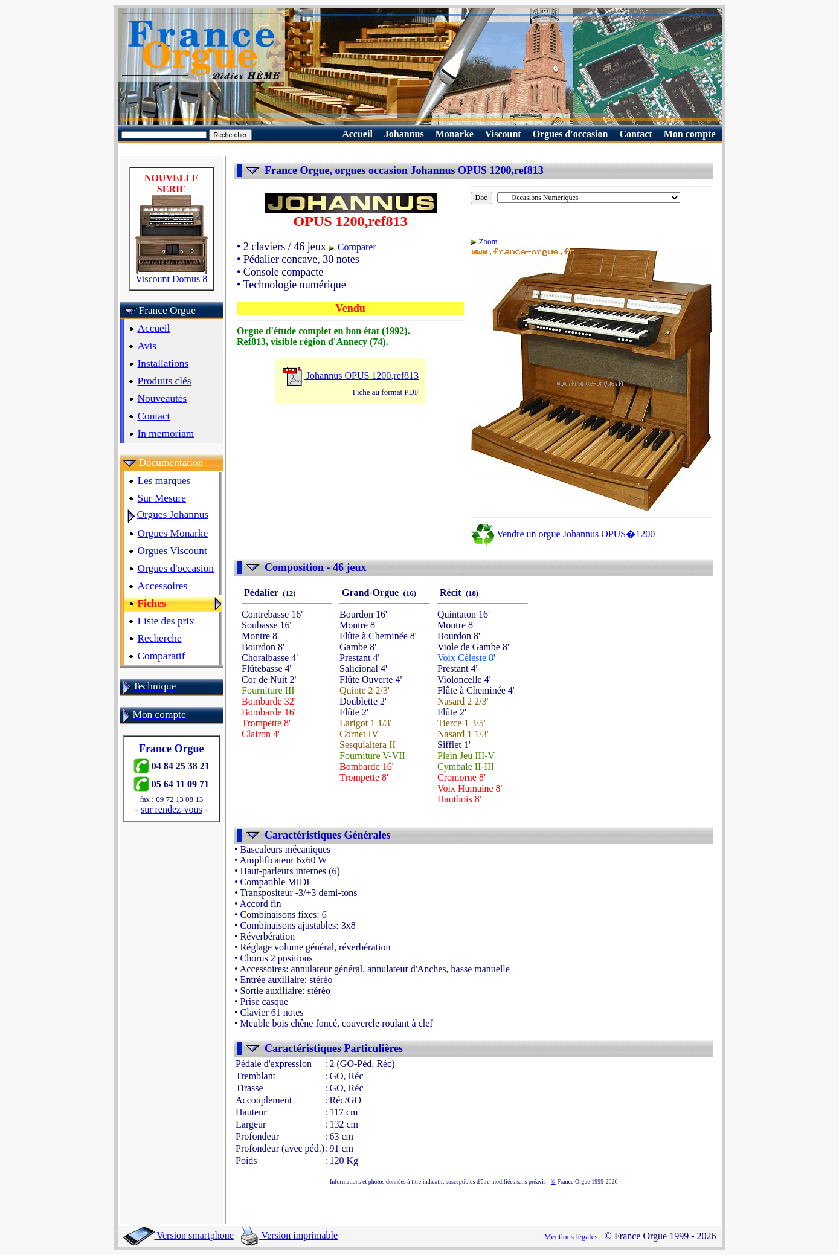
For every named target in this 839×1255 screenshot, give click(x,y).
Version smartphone (178, 1235)
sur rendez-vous (171, 809)
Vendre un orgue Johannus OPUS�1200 (563, 534)
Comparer (357, 247)
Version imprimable (289, 1235)
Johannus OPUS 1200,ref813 (350, 375)
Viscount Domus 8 (171, 274)
